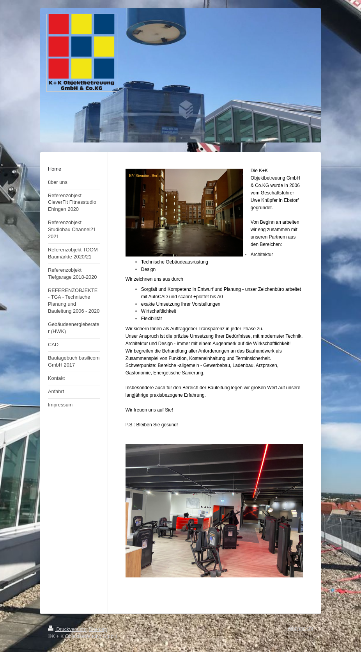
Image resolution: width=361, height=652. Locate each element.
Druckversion (67, 629)
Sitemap (98, 629)
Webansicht (300, 628)
